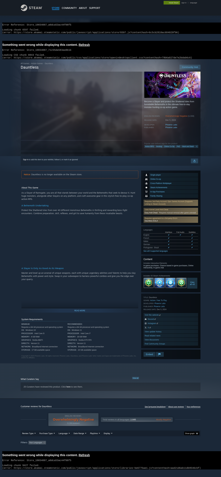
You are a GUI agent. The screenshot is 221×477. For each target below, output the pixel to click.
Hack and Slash (188, 150)
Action (153, 304)
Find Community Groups (155, 347)
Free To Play (162, 304)
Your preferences (193, 410)
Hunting (159, 150)
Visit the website (153, 318)
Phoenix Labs (171, 128)
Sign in (26, 163)
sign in (183, 3)
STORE (56, 7)
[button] (171, 223)
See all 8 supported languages (156, 255)
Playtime (94, 439)
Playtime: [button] (89, 448)
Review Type (27, 439)
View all (135, 382)
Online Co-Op (169, 150)
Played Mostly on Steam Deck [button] (111, 448)
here (68, 390)
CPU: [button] (151, 448)
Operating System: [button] (135, 448)
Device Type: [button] (174, 448)
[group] (110, 449)
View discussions (152, 343)
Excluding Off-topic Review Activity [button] (66, 448)
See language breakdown (155, 410)
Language (63, 439)
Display (107, 439)
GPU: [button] (161, 448)
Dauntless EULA (151, 224)
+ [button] (196, 150)
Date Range (79, 439)
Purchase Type (46, 439)
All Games (25, 67)
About (83, 7)
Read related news (152, 339)
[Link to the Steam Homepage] (34, 10)
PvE (178, 150)
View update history (153, 335)
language (193, 3)
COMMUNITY (69, 7)
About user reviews (176, 410)
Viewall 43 (192, 287)
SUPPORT (94, 7)
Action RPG (149, 150)
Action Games (37, 67)
